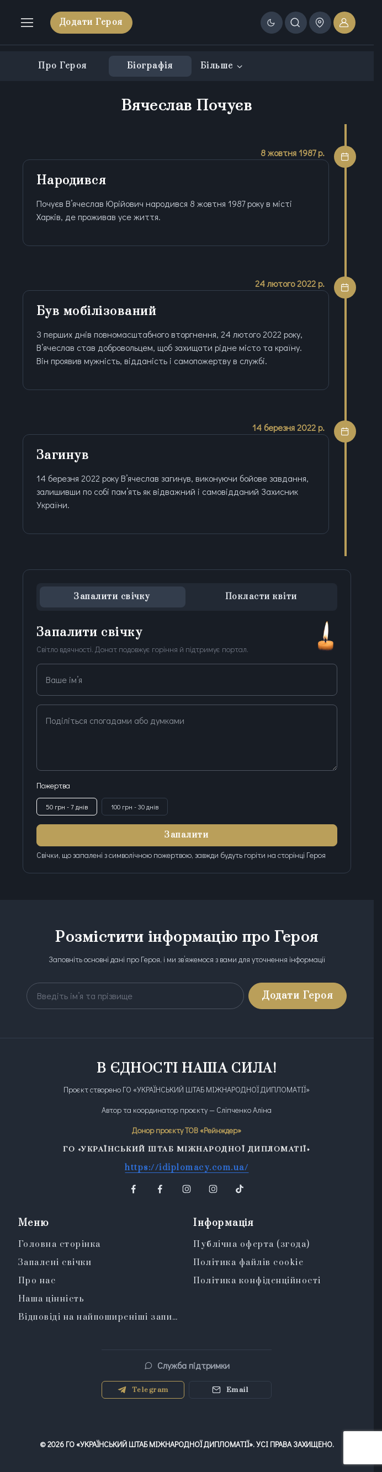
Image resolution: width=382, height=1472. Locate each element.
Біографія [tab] (150, 66)
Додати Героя (91, 22)
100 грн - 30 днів (134, 806)
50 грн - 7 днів (67, 806)
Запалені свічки (55, 1262)
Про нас (37, 1281)
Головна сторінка (59, 1244)
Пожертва (53, 785)
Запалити (187, 835)
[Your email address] (135, 996)
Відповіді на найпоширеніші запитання (99, 1317)
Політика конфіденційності (257, 1281)
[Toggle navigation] (26, 23)
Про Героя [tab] (62, 66)
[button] (134, 1189)
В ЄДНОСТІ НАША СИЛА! (187, 1068)
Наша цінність (51, 1299)
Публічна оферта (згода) (251, 1244)
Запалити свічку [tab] (112, 596)
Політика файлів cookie (248, 1262)
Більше (217, 66)
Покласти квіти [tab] (261, 596)
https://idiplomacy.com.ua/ (186, 1167)
